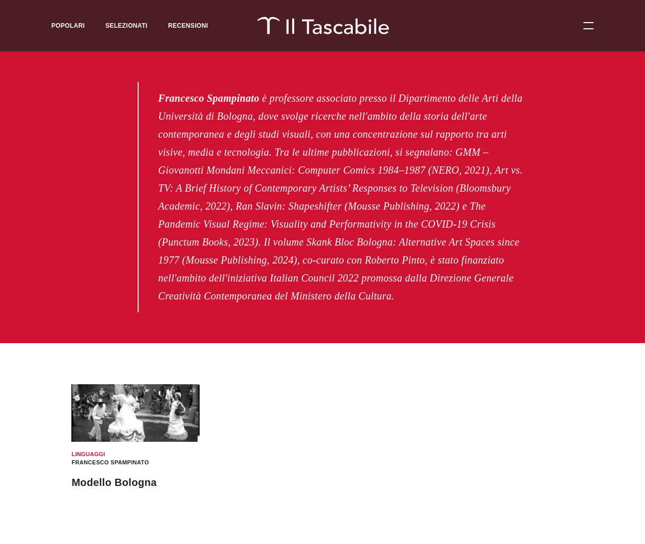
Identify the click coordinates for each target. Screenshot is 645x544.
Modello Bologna (114, 482)
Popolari (68, 25)
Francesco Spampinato (110, 462)
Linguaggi (88, 454)
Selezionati (126, 25)
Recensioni (188, 25)
